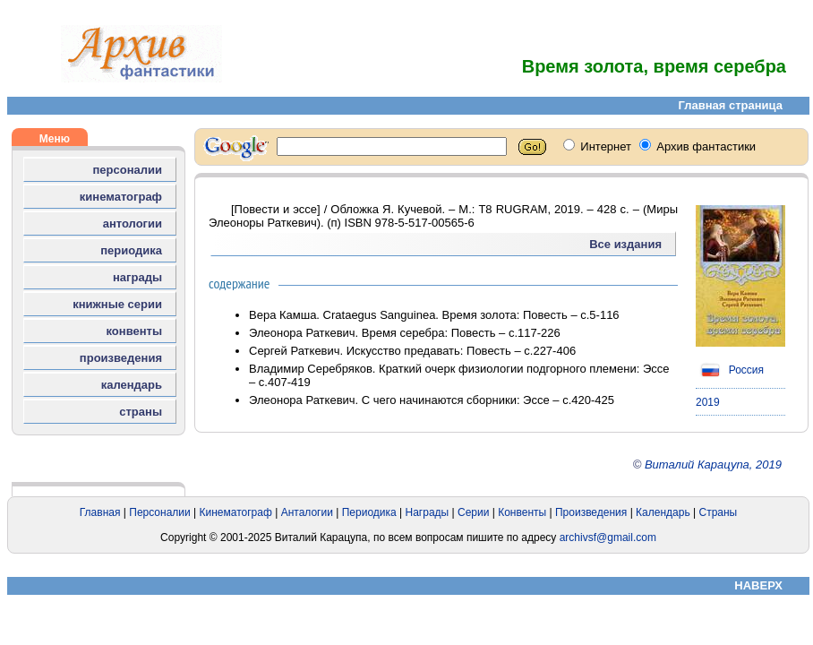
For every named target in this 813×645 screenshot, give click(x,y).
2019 (708, 402)
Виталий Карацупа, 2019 (713, 464)
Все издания (625, 244)
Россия (730, 370)
